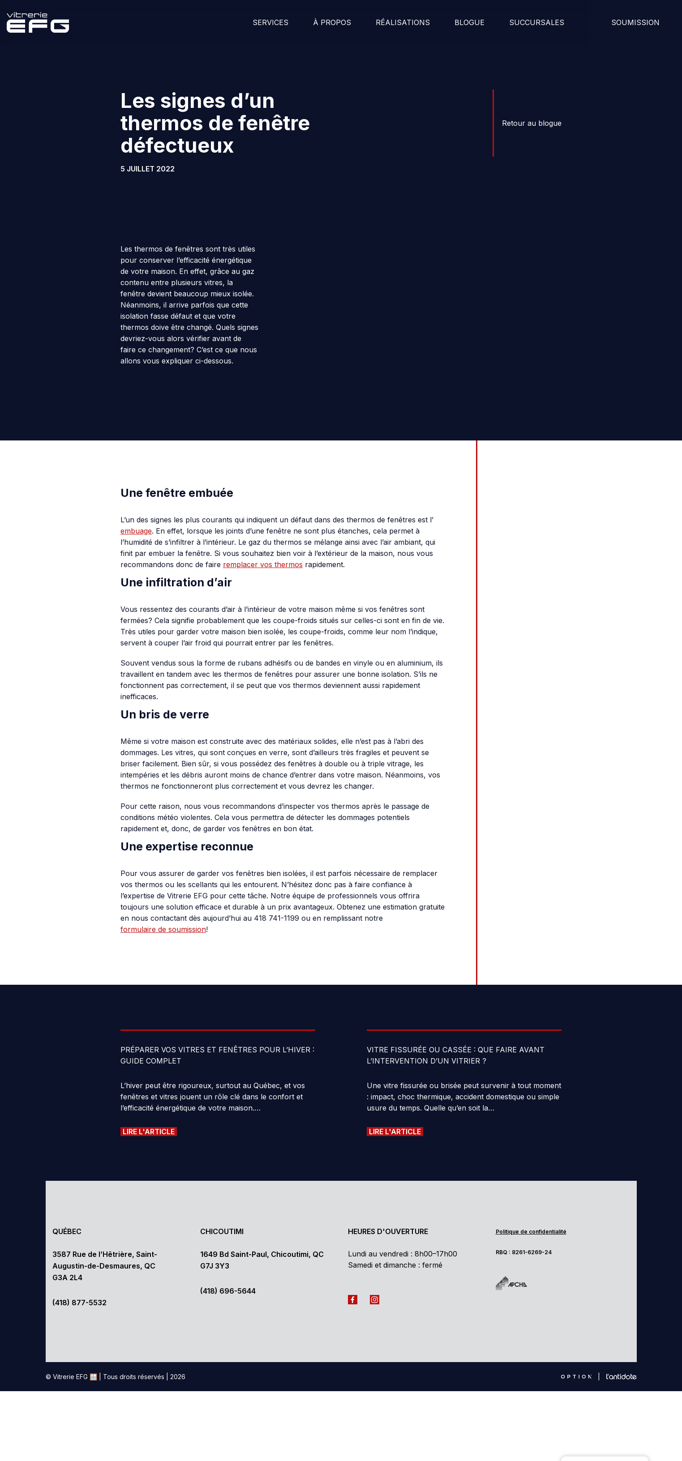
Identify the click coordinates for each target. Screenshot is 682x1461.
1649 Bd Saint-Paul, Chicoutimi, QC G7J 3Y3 (262, 1210)
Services (270, 22)
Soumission (635, 22)
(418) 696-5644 (228, 1241)
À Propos (332, 22)
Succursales (536, 22)
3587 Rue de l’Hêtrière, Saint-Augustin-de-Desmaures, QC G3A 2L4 (104, 1216)
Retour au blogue (532, 123)
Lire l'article (149, 1082)
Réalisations (403, 22)
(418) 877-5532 (79, 1253)
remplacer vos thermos (263, 515)
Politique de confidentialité (531, 1182)
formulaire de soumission (163, 880)
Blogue (470, 22)
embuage (136, 482)
